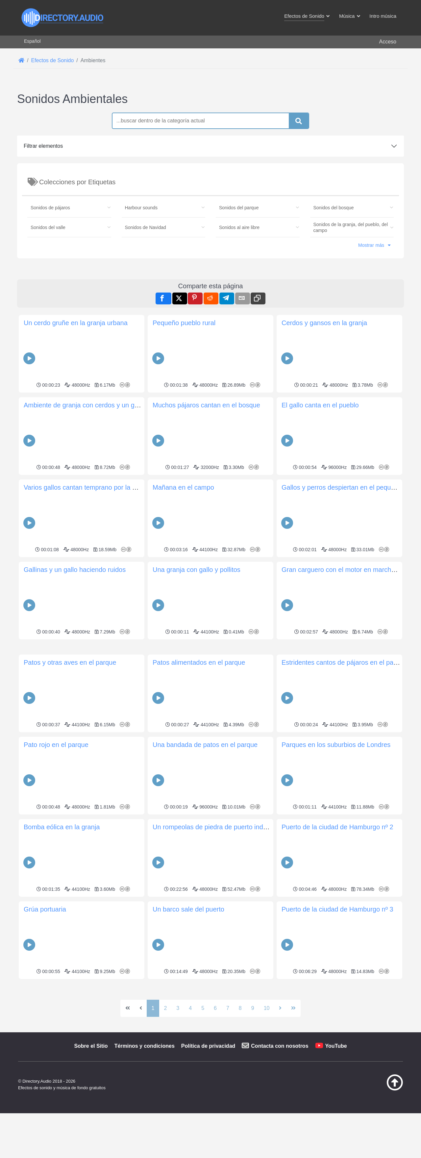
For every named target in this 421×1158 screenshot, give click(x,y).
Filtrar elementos (43, 146)
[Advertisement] (210, 315)
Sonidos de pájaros (50, 207)
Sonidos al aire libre (239, 227)
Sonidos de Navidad (145, 227)
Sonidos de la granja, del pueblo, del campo (350, 227)
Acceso (387, 41)
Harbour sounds (141, 207)
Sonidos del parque (239, 207)
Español (32, 41)
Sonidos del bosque (333, 207)
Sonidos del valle (48, 227)
